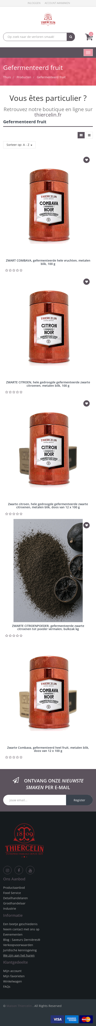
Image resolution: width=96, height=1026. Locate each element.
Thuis (7, 77)
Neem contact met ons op (21, 929)
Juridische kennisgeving (20, 950)
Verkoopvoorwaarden (18, 945)
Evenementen (13, 934)
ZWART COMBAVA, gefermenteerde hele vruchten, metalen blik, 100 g (48, 262)
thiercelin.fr (48, 114)
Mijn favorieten (14, 976)
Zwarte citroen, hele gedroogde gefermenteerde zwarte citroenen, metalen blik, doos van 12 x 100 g (48, 505)
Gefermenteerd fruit (51, 77)
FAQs (6, 987)
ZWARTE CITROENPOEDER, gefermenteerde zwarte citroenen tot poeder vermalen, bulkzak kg (48, 627)
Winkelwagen (12, 981)
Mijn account (12, 971)
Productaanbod (14, 888)
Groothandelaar (14, 903)
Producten (24, 77)
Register (79, 800)
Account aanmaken (57, 3)
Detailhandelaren (15, 898)
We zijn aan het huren (19, 955)
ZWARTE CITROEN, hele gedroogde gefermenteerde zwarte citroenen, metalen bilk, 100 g (48, 383)
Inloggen (34, 3)
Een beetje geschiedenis (20, 924)
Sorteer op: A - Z (19, 145)
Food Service (12, 893)
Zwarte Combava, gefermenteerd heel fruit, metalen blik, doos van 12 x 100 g (48, 749)
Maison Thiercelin (19, 1006)
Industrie (9, 908)
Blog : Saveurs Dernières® (21, 940)
